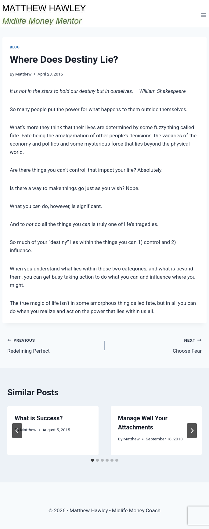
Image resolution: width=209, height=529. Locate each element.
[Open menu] (203, 15)
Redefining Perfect (53, 345)
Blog (15, 47)
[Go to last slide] (17, 430)
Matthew (23, 74)
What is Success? (39, 418)
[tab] (92, 460)
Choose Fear (156, 345)
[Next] (192, 430)
